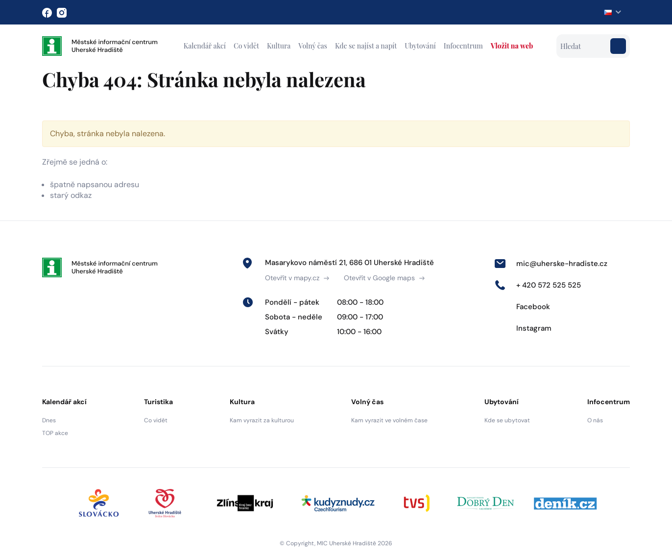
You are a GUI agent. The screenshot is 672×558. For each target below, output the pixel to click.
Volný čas (312, 45)
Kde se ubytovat (507, 420)
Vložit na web (512, 45)
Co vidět (246, 45)
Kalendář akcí (205, 45)
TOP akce (55, 433)
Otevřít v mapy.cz (297, 277)
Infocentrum (463, 45)
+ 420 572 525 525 (537, 285)
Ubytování (420, 45)
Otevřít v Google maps (384, 277)
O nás (595, 420)
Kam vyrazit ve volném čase (389, 420)
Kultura (278, 45)
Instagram (523, 328)
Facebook (522, 307)
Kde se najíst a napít (366, 45)
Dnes (49, 420)
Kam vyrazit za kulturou (262, 420)
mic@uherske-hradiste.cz (550, 263)
